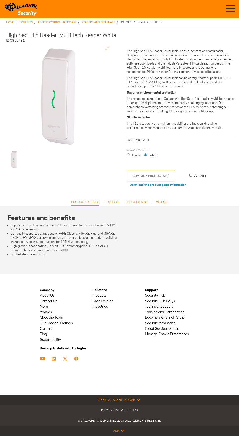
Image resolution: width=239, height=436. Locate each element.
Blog (43, 334)
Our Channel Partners (56, 323)
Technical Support (159, 306)
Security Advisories (160, 323)
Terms (133, 410)
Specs (113, 202)
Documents (137, 202)
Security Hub (155, 295)
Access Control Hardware (57, 22)
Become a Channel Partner (165, 317)
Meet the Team (51, 317)
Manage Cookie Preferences (167, 334)
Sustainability (50, 339)
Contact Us (48, 301)
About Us (47, 295)
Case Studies (102, 301)
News (44, 306)
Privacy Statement (114, 410)
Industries (100, 306)
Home (10, 22)
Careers (46, 328)
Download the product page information (158, 185)
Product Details (85, 203)
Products (26, 22)
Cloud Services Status (162, 328)
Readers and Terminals (98, 22)
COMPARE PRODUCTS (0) (150, 176)
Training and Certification (164, 312)
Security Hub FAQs (160, 301)
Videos (162, 202)
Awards (46, 312)
